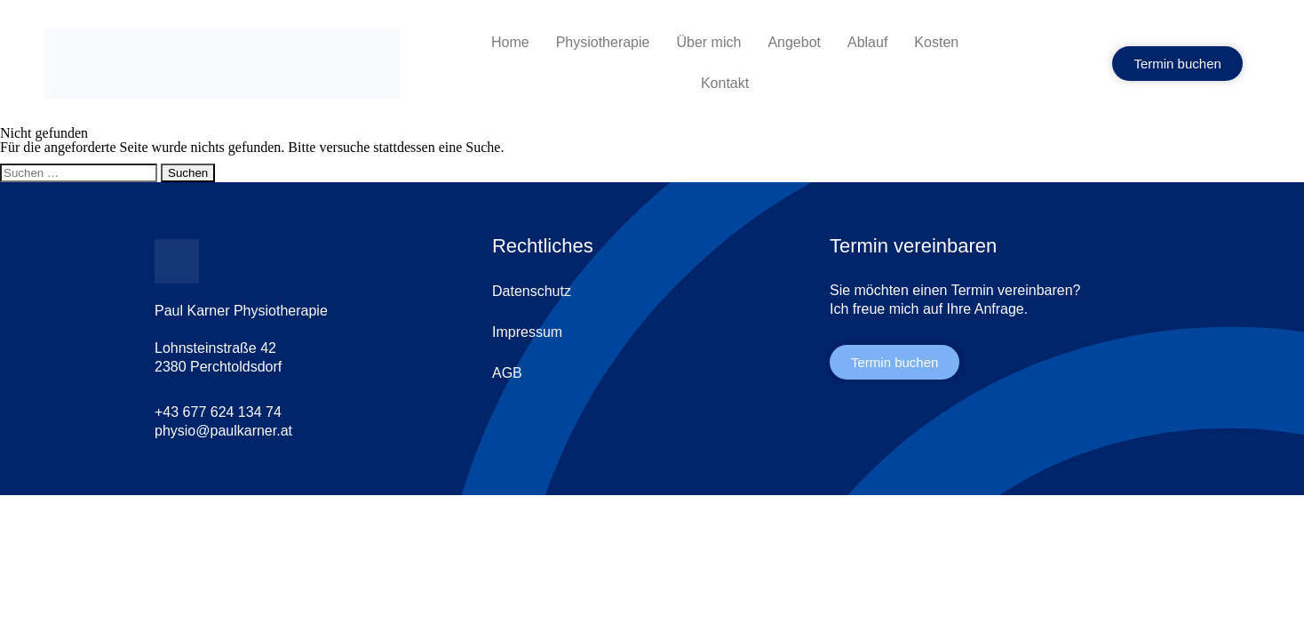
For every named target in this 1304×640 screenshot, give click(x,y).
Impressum (527, 332)
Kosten (936, 42)
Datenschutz (531, 291)
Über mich (708, 42)
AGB (507, 372)
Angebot (794, 42)
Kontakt (725, 83)
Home (510, 42)
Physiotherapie (603, 42)
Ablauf (867, 42)
